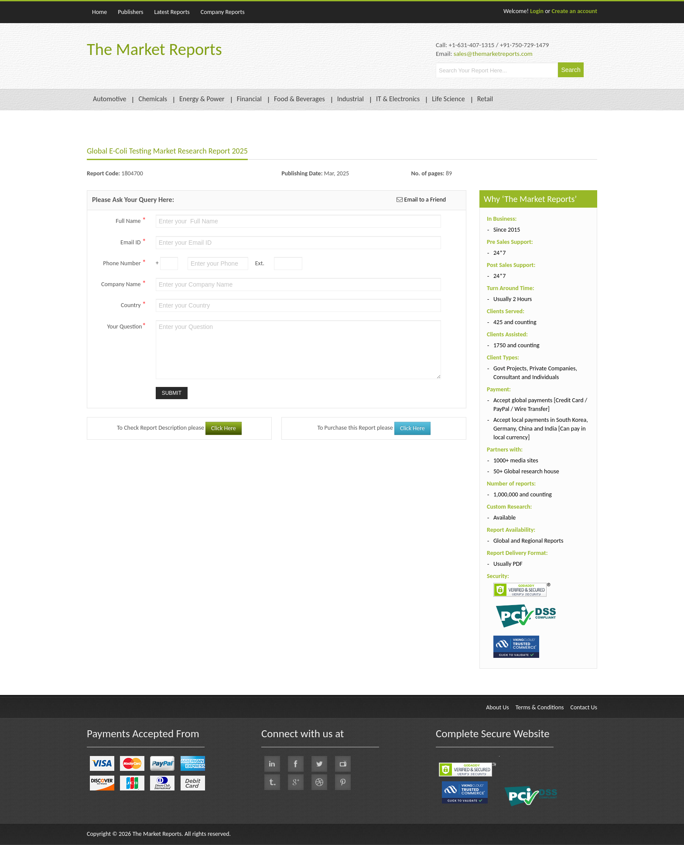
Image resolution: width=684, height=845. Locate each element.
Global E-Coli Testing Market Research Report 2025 (167, 151)
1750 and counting (516, 345)
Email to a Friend (424, 199)
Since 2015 (506, 229)
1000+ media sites (515, 460)
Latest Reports (172, 12)
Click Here (223, 428)
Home (99, 12)
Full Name (131, 220)
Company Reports (223, 12)
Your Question (126, 326)
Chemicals (152, 99)
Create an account (574, 11)
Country (133, 304)
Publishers (130, 12)
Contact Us (583, 707)
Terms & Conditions (540, 707)
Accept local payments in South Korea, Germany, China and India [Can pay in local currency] (540, 428)
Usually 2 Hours (512, 299)
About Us (497, 707)
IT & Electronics (398, 99)
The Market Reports (154, 49)
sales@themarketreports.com (493, 54)
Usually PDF (508, 564)
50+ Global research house (526, 471)
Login (537, 11)
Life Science (448, 99)
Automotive (109, 99)
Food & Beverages (299, 99)
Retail (485, 99)
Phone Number (124, 262)
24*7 (499, 253)
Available (504, 517)
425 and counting (515, 322)
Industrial (350, 99)
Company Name (123, 283)
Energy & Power (202, 99)
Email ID (133, 241)
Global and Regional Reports (528, 540)
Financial (249, 99)
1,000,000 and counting (522, 494)
